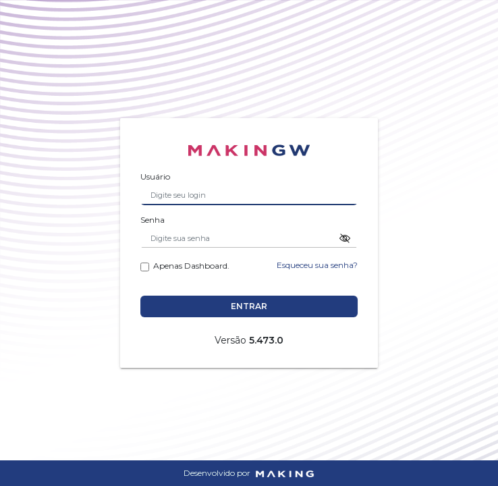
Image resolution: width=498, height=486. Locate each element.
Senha (154, 219)
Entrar (250, 306)
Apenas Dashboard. (186, 265)
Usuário (156, 176)
